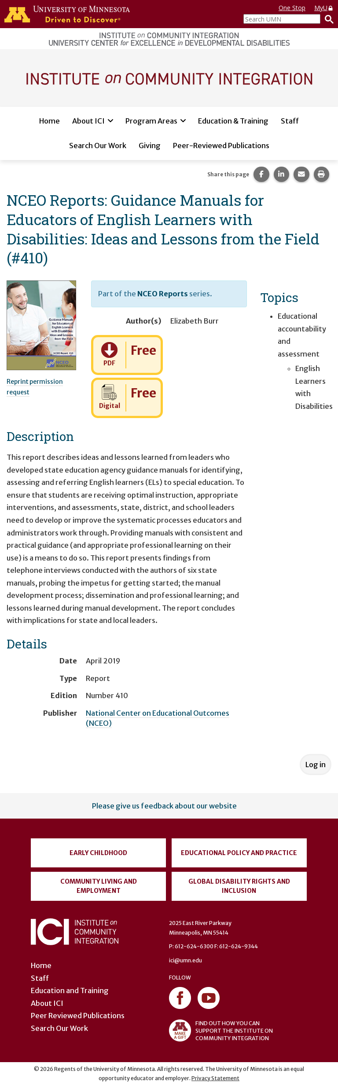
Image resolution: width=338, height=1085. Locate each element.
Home (49, 121)
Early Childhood (98, 853)
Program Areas (151, 121)
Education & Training (233, 121)
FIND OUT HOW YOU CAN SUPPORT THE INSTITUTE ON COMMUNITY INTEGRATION (221, 1030)
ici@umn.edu (185, 960)
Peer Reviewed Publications (78, 1015)
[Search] (327, 19)
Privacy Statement (215, 1078)
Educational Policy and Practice (239, 853)
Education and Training (70, 990)
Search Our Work (97, 145)
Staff (290, 121)
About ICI (88, 121)
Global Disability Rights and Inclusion (239, 886)
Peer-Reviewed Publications (221, 145)
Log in (315, 764)
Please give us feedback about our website (164, 805)
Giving (150, 145)
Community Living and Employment (98, 886)
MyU (324, 8)
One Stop (292, 8)
